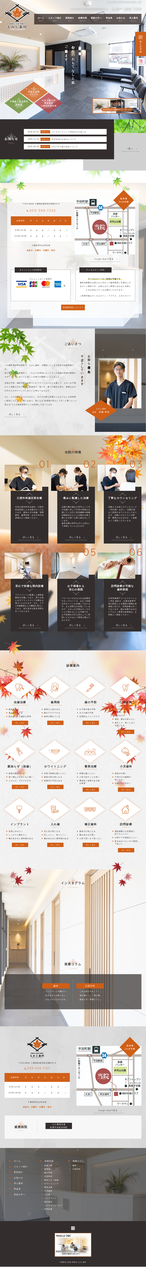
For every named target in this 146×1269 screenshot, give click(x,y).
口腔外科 (48, 1179)
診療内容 (82, 19)
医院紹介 (69, 19)
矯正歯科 (48, 1204)
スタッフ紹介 (54, 19)
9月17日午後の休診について (65, 146)
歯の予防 (48, 1175)
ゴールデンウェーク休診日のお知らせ (69, 132)
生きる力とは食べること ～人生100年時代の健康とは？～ (56, 997)
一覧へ (129, 149)
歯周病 (47, 1171)
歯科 (74, 1168)
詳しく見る (15, 414)
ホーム (41, 19)
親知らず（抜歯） (52, 1182)
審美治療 (48, 1189)
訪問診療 (48, 1211)
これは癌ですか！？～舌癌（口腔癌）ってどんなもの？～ (91, 993)
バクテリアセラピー (53, 1208)
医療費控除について (72, 307)
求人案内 (133, 19)
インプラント (50, 1200)
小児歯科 (48, 1193)
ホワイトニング (51, 1186)
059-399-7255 (43, 211)
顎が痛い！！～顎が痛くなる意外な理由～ (91, 997)
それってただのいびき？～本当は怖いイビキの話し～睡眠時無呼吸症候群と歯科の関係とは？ (56, 1002)
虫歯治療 (48, 1168)
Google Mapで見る (104, 259)
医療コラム (78, 1163)
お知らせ (120, 19)
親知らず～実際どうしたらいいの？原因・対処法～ (91, 1002)
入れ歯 (47, 1197)
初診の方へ (96, 19)
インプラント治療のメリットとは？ (57, 993)
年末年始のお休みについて (64, 139)
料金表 (109, 19)
